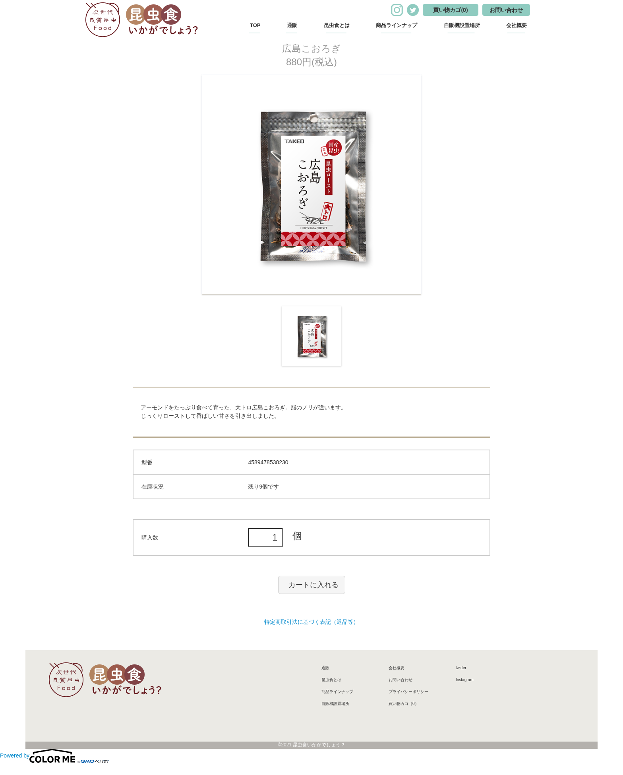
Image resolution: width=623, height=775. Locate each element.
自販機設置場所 (462, 25)
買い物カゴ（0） (404, 703)
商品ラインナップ (396, 25)
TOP (255, 25)
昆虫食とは (337, 25)
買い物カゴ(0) (450, 10)
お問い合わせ (506, 10)
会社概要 (516, 25)
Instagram (464, 680)
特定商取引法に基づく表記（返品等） (311, 622)
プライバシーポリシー (408, 691)
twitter (461, 668)
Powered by (54, 755)
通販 (292, 25)
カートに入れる (313, 585)
